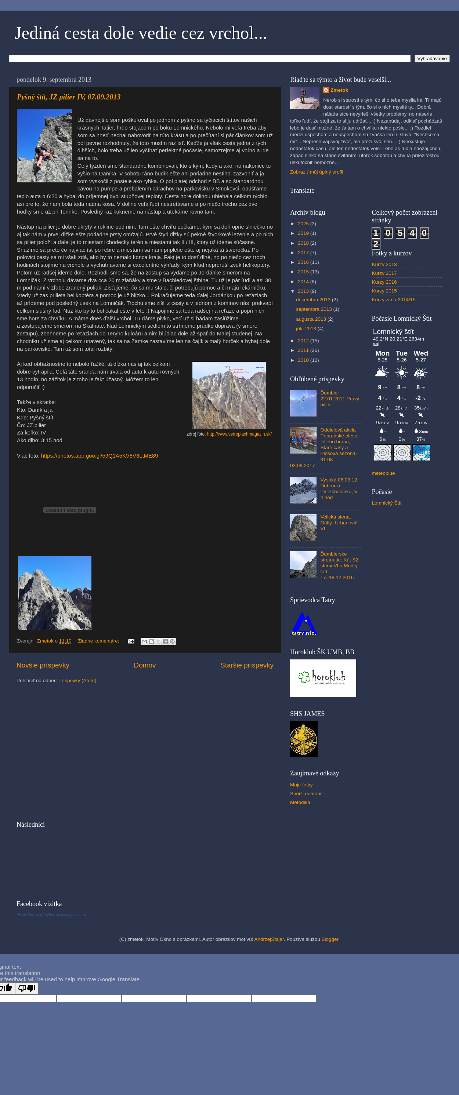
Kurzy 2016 (384, 282)
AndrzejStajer (268, 939)
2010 (304, 360)
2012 (304, 340)
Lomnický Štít (387, 503)
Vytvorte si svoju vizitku (65, 914)
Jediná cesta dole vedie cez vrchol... (141, 33)
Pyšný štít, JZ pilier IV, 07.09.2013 (68, 97)
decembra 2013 (314, 299)
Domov (145, 665)
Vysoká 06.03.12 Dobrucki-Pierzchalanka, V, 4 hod (339, 489)
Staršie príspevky (247, 665)
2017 (304, 252)
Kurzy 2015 (384, 291)
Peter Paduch (29, 914)
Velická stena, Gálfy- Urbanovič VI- (338, 522)
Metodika (300, 802)
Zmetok (339, 90)
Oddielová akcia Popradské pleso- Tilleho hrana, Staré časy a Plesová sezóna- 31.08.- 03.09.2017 (324, 447)
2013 (304, 291)
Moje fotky (301, 784)
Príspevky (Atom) (77, 680)
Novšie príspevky (43, 665)
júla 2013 (307, 328)
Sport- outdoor (306, 793)
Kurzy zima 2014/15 (394, 299)
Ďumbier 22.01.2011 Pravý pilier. (339, 398)
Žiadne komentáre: (99, 641)
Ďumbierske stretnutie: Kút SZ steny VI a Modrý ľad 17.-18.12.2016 (339, 566)
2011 (304, 350)
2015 (304, 271)
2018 (304, 243)
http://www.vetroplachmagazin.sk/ (239, 434)
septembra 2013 (314, 309)
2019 (304, 233)
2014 (304, 281)
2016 (304, 262)
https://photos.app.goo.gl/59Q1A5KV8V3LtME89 (99, 456)
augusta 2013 (312, 319)
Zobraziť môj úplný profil (316, 172)
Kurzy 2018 (384, 264)
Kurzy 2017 (384, 273)
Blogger (330, 939)
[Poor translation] (27, 988)
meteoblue (383, 473)
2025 (304, 223)
